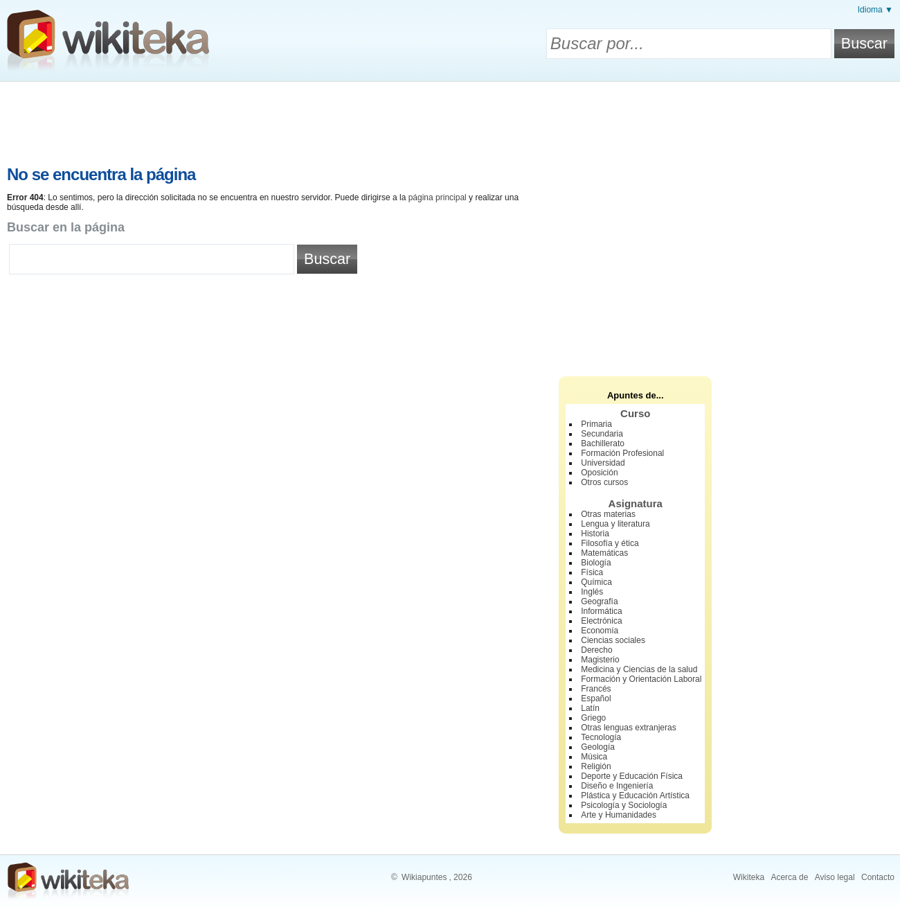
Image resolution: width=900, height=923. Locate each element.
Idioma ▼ (875, 10)
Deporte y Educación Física (632, 776)
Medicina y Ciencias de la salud (639, 669)
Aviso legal (835, 877)
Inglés (592, 592)
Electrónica (601, 621)
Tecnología (601, 737)
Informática (601, 611)
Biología (596, 563)
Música (594, 757)
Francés (596, 689)
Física (592, 572)
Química (596, 582)
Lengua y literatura (615, 524)
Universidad (602, 463)
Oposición (599, 472)
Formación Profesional (622, 453)
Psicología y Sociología (624, 805)
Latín (590, 708)
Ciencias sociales (613, 640)
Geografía (599, 601)
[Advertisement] (450, 120)
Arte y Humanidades (618, 815)
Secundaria (602, 434)
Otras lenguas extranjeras (628, 727)
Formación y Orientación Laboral (641, 679)
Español (596, 698)
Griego (593, 718)
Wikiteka (748, 877)
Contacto (877, 877)
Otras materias (608, 514)
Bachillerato (602, 443)
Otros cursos (604, 482)
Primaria (596, 424)
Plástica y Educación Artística (635, 795)
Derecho (596, 650)
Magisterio (600, 660)
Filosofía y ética (609, 543)
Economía (599, 630)
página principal (437, 197)
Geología (598, 747)
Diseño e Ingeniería (617, 786)
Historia (595, 533)
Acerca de (789, 877)
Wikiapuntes (424, 877)
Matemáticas (604, 553)
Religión (596, 766)
